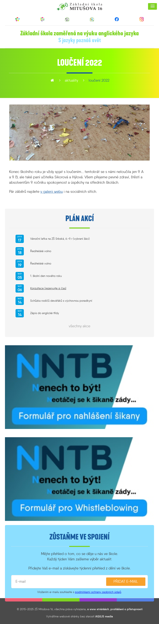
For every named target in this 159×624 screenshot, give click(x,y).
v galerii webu (51, 191)
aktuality (71, 80)
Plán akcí (79, 218)
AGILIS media (104, 616)
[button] (152, 6)
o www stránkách (98, 609)
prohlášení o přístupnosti (126, 609)
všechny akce (79, 326)
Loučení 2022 (99, 80)
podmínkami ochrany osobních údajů (98, 592)
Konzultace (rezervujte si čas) (48, 288)
